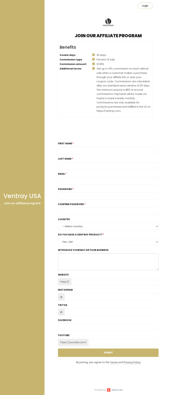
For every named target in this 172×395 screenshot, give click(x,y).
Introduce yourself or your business (83, 250)
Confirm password (71, 204)
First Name (65, 143)
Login (145, 5)
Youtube (64, 335)
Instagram (65, 289)
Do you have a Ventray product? (80, 234)
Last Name (65, 158)
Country (64, 219)
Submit (108, 352)
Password (65, 189)
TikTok (62, 305)
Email (61, 174)
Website (63, 274)
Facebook (65, 320)
